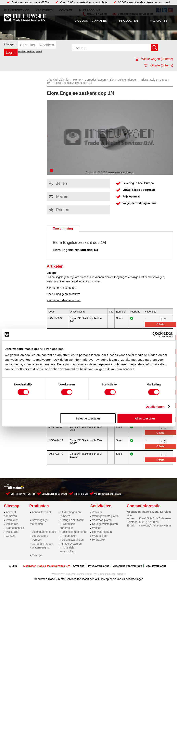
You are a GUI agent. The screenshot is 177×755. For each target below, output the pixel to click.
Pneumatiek (69, 535)
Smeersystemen (72, 543)
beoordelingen (134, 579)
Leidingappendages (44, 531)
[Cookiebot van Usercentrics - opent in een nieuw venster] (155, 334)
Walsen (96, 527)
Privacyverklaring (98, 565)
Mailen (58, 196)
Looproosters (40, 535)
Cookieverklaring (156, 565)
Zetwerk (97, 512)
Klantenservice (15, 527)
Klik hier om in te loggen (61, 287)
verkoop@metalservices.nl (155, 525)
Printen (59, 209)
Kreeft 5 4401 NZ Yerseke (155, 518)
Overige (37, 555)
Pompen (37, 539)
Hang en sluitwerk (72, 520)
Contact (10, 535)
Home (77, 79)
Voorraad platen (102, 520)
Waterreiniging (41, 547)
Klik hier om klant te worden (64, 300)
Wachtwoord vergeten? (30, 51)
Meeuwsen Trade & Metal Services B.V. (46, 565)
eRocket (121, 574)
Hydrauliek (98, 539)
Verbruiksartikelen (72, 539)
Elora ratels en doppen (123, 79)
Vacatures (158, 20)
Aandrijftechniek (42, 512)
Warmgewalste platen (105, 516)
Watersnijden (100, 535)
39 (123, 579)
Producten (128, 20)
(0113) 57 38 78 (148, 522)
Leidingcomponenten (74, 531)
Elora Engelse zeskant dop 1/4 (73, 82)
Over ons (78, 565)
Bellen (58, 183)
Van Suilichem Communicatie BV (78, 574)
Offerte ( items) (158, 65)
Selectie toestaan (88, 418)
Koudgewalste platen (105, 523)
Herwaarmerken (102, 531)
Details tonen (155, 406)
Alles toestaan (145, 418)
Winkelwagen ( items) (154, 59)
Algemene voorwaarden (127, 565)
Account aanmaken (91, 20)
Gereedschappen (95, 79)
